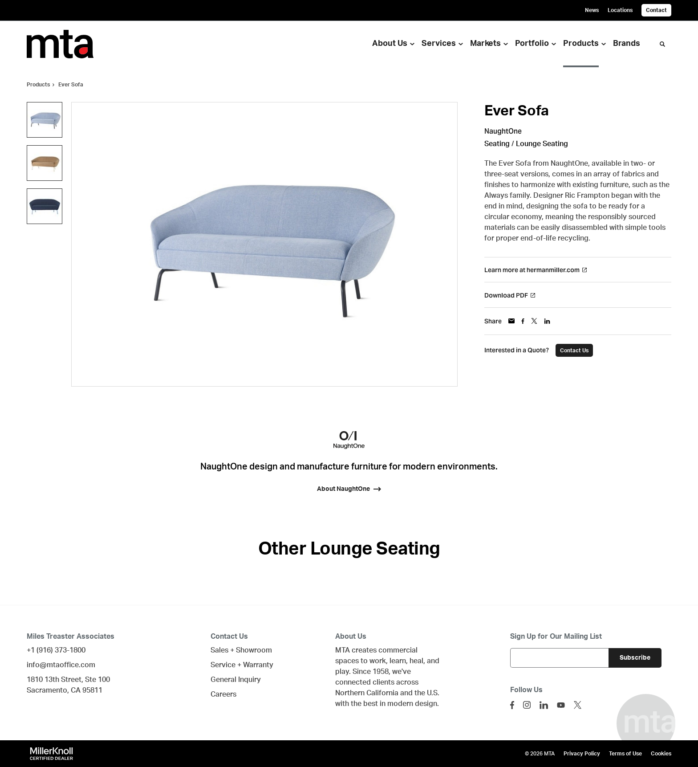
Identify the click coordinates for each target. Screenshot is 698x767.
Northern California (366, 693)
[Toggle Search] (662, 44)
